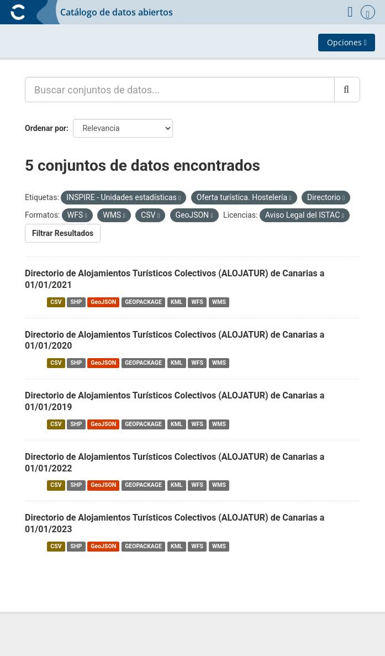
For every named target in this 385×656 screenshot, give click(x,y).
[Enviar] (347, 89)
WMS (219, 302)
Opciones (347, 42)
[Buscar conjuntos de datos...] (180, 89)
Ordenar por (45, 128)
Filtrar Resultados (62, 233)
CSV (55, 302)
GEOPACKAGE (143, 302)
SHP (76, 302)
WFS (197, 302)
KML (177, 302)
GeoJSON (103, 302)
